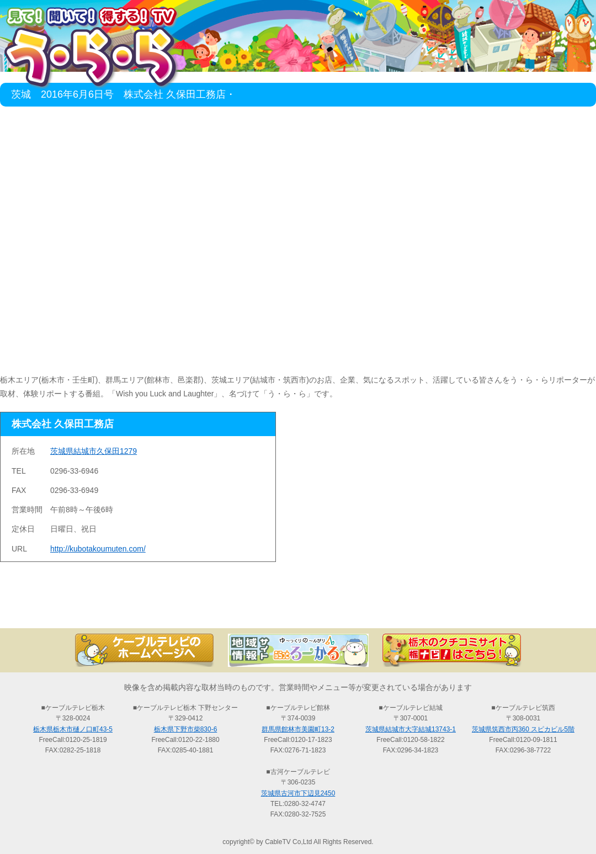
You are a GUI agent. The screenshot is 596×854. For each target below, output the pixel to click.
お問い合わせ (541, 609)
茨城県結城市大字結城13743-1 (410, 729)
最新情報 (176, 609)
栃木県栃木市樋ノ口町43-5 (73, 729)
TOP (55, 609)
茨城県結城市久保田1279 (93, 451)
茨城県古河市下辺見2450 (298, 793)
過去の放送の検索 (298, 609)
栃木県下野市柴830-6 (185, 729)
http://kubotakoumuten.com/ (98, 548)
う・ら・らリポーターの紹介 (419, 609)
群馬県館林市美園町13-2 (298, 729)
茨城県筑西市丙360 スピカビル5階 (523, 729)
